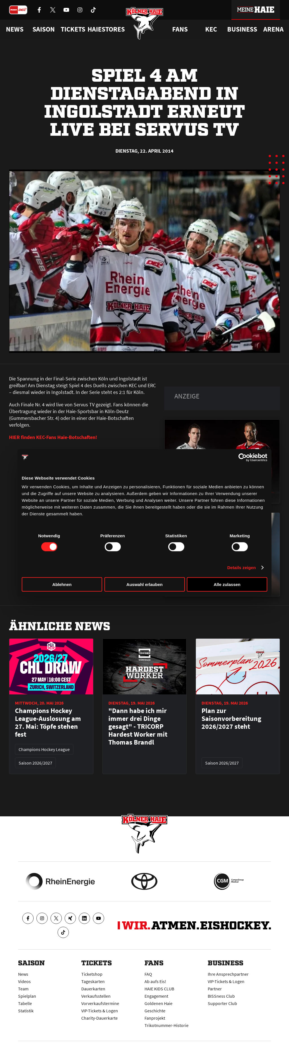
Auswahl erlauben (144, 584)
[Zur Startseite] (144, 23)
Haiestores (106, 29)
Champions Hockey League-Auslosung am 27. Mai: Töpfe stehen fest (48, 722)
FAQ (148, 974)
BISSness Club (221, 996)
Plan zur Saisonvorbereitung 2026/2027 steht (231, 718)
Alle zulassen (227, 584)
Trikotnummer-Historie (166, 1025)
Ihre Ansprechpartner (228, 974)
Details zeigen (241, 567)
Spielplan (27, 996)
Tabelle (25, 1003)
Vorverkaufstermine (100, 1003)
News (23, 974)
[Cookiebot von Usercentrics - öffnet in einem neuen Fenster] (242, 457)
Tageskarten (93, 981)
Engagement (156, 996)
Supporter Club (222, 1003)
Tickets (73, 29)
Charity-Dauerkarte (99, 1018)
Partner (215, 988)
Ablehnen (61, 584)
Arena (273, 29)
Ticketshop (91, 974)
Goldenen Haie (158, 1003)
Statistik (26, 1010)
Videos (24, 981)
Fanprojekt (154, 1018)
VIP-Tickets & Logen (99, 1010)
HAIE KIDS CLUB (159, 988)
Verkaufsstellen (96, 996)
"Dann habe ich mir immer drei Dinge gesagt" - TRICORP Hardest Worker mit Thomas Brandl (137, 726)
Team (23, 988)
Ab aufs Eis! (155, 981)
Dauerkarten (93, 988)
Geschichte (154, 1010)
